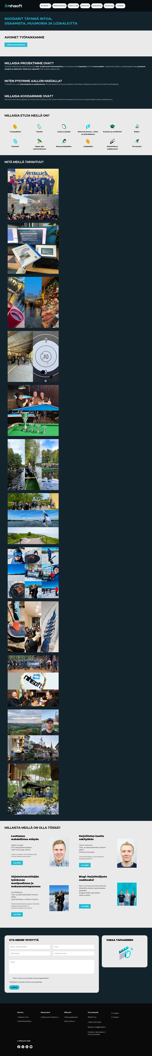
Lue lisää (17, 863)
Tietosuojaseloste (71, 1017)
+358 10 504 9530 (94, 1022)
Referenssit (85, 5)
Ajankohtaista (97, 5)
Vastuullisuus (69, 1021)
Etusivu (20, 1012)
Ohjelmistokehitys (59, 5)
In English (120, 5)
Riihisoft (67, 1012)
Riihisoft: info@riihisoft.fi (97, 1027)
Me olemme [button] (45, 5)
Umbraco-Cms (22, 1017)
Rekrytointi (45, 1012)
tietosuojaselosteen (41, 978)
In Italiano (115, 1017)
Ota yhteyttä (109, 5)
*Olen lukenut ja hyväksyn (31, 978)
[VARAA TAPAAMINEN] (124, 953)
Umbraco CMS (73, 5)
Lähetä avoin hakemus (16, 45)
